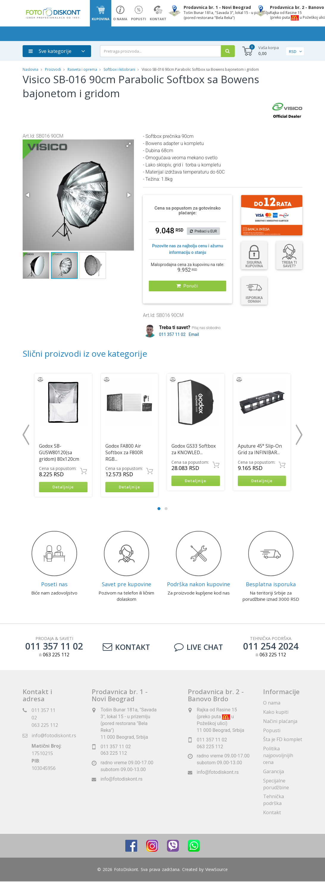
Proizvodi (53, 69)
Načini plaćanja (280, 722)
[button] (128, 145)
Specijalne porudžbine (276, 784)
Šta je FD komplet (282, 740)
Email (194, 334)
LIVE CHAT (198, 647)
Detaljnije (63, 487)
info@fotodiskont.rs (54, 736)
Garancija (273, 772)
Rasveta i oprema (82, 69)
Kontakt (126, 647)
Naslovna (30, 69)
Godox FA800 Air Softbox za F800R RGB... (124, 452)
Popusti (271, 731)
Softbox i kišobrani (119, 69)
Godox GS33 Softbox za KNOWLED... (193, 449)
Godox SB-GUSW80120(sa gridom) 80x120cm (59, 452)
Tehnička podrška (273, 800)
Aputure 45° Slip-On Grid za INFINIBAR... (260, 449)
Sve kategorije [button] (50, 51)
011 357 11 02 (172, 334)
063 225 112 (45, 725)
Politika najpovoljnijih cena (278, 756)
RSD (292, 51)
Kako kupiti (275, 712)
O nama (271, 703)
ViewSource (216, 870)
